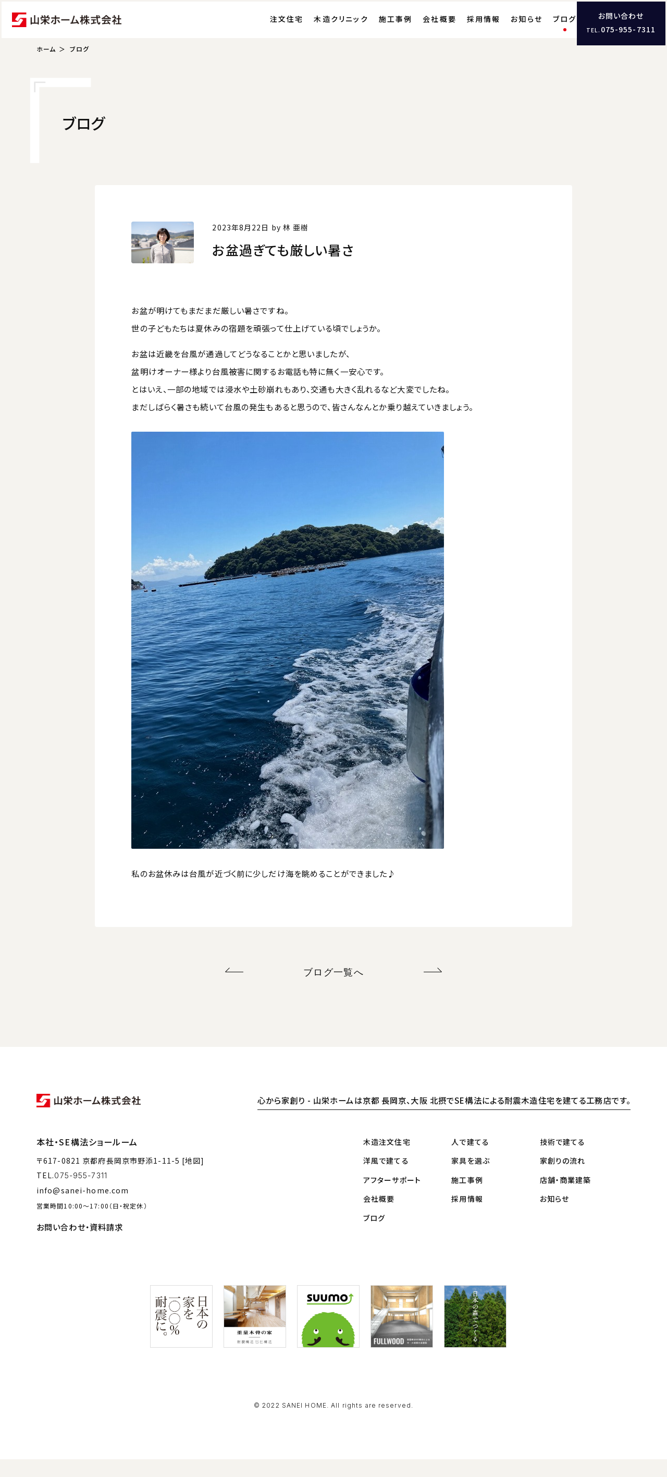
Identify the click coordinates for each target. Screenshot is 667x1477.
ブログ (543, 28)
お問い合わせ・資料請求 (79, 1244)
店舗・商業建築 (565, 1197)
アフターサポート (392, 1197)
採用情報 (462, 28)
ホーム (46, 70)
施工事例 (374, 28)
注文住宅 (265, 28)
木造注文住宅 (387, 1159)
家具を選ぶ (470, 1179)
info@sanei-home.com (82, 1208)
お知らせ (505, 28)
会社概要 (418, 28)
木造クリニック (319, 28)
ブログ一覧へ (333, 991)
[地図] (193, 1178)
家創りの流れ (563, 1179)
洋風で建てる (386, 1179)
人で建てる (470, 1159)
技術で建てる (563, 1159)
